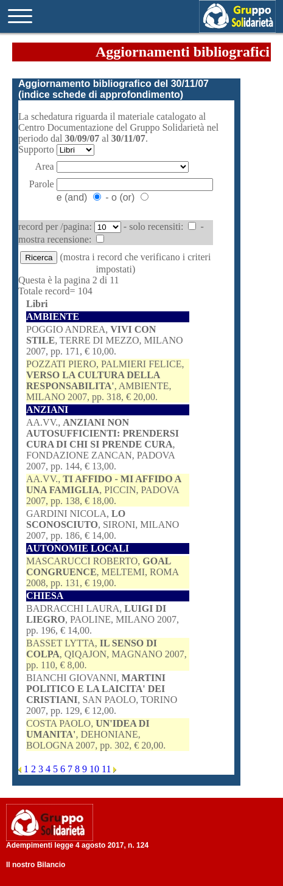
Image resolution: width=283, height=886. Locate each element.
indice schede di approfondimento (100, 94)
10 (95, 769)
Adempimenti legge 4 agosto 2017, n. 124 (77, 845)
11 (107, 769)
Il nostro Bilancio (35, 864)
